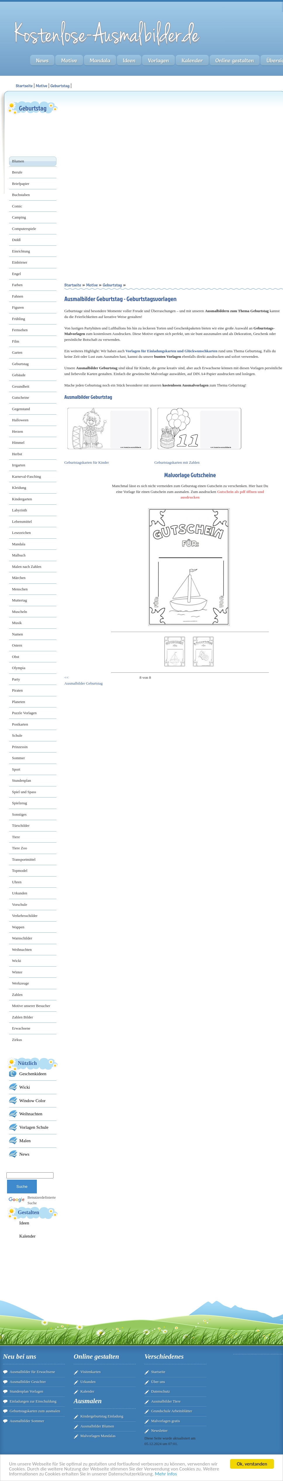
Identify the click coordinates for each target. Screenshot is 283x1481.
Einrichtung (21, 251)
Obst (15, 656)
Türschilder (21, 825)
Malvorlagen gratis (165, 1421)
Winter (17, 972)
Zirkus (17, 1039)
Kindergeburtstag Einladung (101, 1416)
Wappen (18, 927)
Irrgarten (18, 465)
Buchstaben (21, 195)
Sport (16, 769)
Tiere (16, 837)
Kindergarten (22, 499)
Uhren (17, 882)
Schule (17, 735)
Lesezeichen (21, 532)
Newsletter (159, 1430)
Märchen (18, 577)
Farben (17, 285)
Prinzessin (19, 747)
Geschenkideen (32, 1073)
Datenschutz (160, 1391)
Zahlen (17, 994)
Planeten (18, 702)
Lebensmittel (22, 521)
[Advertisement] (114, 141)
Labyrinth (19, 510)
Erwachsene (21, 1028)
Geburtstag (59, 85)
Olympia (18, 668)
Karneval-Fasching (26, 476)
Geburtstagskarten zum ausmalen (35, 1411)
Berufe (17, 172)
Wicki (16, 960)
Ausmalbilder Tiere (166, 1401)
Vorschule (19, 904)
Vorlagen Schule (33, 1127)
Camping (19, 217)
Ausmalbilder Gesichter (28, 1381)
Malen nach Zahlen (26, 566)
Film (15, 341)
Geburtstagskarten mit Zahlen (177, 462)
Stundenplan (21, 780)
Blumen (18, 161)
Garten (17, 352)
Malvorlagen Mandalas (97, 1436)
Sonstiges (19, 814)
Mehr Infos (166, 1474)
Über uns (158, 1381)
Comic (17, 206)
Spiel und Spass (24, 792)
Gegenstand (21, 409)
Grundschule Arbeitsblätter (171, 1411)
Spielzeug (19, 803)
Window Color (32, 1100)
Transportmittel (23, 859)
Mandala (100, 60)
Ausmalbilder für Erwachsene (32, 1372)
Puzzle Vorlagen (24, 713)
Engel (16, 274)
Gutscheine (20, 397)
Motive (69, 60)
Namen (17, 634)
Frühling (18, 319)
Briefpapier (20, 183)
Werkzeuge (20, 983)
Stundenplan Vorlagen (26, 1391)
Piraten (17, 690)
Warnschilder (22, 938)
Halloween (20, 420)
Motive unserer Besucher (31, 1006)
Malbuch (18, 555)
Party (16, 679)
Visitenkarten (90, 1372)
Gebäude (18, 375)
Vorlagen (158, 60)
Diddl (16, 240)
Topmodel (19, 870)
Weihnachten (22, 949)
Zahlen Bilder (22, 1017)
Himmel (18, 442)
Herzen (17, 431)
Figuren (18, 307)
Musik (17, 623)
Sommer (18, 758)
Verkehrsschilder (24, 915)
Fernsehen (19, 330)
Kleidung (19, 487)
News (42, 60)
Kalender (192, 60)
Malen (25, 1140)
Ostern (17, 645)
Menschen (19, 589)
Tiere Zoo (19, 848)
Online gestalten (234, 60)
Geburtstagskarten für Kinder (86, 462)
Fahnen (17, 296)
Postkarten (20, 724)
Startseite (158, 1372)
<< (66, 677)
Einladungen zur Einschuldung (33, 1401)
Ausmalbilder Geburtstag (83, 683)
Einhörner (19, 262)
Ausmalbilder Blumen (97, 1426)
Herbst (17, 454)
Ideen (129, 60)
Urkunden (19, 893)
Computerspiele (24, 228)
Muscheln (19, 611)
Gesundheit (20, 386)
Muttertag (19, 600)
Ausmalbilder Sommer (27, 1421)
